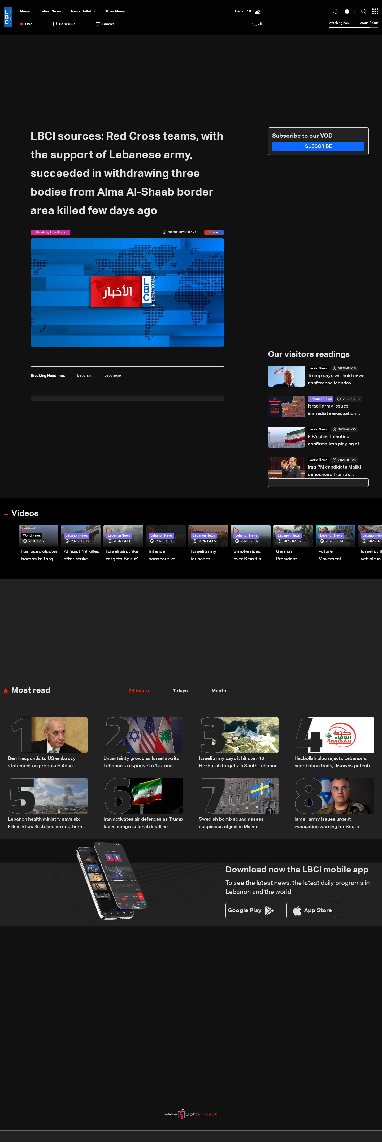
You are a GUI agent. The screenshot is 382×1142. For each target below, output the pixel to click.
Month (219, 691)
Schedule (64, 24)
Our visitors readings (310, 355)
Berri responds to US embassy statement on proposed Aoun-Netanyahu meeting (42, 763)
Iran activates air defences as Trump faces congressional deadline (143, 823)
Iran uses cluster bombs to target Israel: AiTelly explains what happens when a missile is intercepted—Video (39, 556)
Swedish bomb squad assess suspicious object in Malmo (231, 823)
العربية (256, 24)
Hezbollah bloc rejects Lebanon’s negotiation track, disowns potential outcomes (334, 763)
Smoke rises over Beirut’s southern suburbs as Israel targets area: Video (248, 556)
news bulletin (83, 11)
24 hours (139, 691)
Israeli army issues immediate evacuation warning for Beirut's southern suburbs (332, 411)
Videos (25, 514)
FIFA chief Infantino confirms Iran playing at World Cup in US (333, 441)
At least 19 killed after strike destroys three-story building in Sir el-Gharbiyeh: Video (82, 556)
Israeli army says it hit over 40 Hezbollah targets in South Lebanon (238, 763)
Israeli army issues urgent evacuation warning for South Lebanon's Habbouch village (326, 824)
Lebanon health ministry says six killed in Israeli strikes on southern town (45, 824)
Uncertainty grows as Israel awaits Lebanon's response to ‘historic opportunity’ (141, 763)
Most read (31, 691)
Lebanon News (321, 399)
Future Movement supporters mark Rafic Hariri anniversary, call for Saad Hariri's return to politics (336, 556)
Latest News (50, 11)
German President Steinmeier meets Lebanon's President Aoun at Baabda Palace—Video (292, 556)
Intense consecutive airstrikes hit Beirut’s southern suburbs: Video (165, 556)
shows (105, 24)
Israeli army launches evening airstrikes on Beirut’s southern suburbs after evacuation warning (206, 556)
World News (318, 368)
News (25, 11)
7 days (180, 691)
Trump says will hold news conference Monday (336, 380)
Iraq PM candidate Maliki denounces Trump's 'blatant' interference (334, 472)
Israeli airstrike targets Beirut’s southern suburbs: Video (123, 556)
